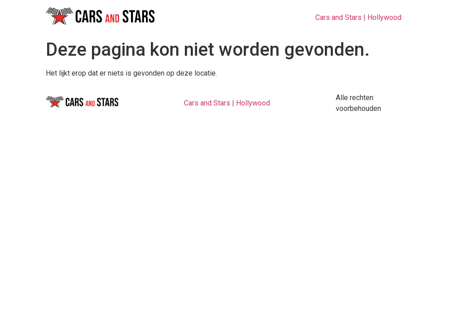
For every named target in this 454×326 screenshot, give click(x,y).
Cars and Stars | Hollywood (358, 17)
